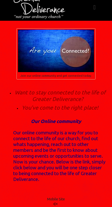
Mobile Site (56, 199)
